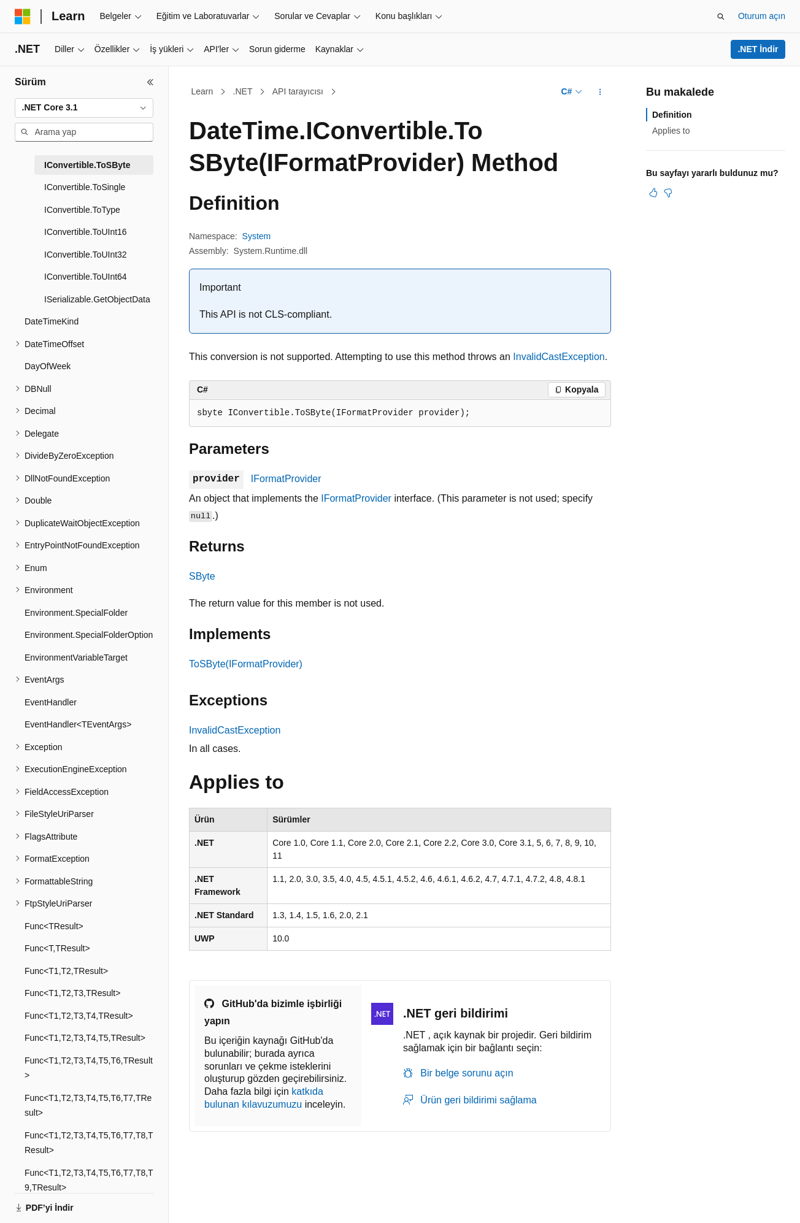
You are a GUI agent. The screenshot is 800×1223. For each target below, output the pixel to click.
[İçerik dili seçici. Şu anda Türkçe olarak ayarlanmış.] (41, 1200)
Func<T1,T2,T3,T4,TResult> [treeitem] (79, 1016)
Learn (202, 91)
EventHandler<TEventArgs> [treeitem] (78, 724)
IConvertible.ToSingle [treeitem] (84, 187)
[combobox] (84, 108)
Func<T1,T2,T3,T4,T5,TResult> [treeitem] (85, 1038)
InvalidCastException (558, 356)
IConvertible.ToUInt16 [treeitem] (85, 232)
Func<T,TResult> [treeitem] (57, 948)
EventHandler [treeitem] (51, 702)
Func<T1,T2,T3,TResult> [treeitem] (72, 993)
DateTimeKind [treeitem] (52, 321)
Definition (672, 115)
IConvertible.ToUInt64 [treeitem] (85, 277)
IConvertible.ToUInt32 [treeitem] (85, 254)
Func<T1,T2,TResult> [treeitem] (66, 971)
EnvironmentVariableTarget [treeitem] (76, 657)
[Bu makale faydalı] (653, 192)
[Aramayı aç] (721, 17)
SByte (202, 576)
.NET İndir (757, 49)
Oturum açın (761, 16)
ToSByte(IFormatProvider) (245, 664)
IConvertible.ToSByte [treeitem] (87, 165)
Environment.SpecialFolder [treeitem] (76, 613)
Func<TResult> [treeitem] (54, 926)
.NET (243, 91)
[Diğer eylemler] (600, 92)
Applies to (671, 131)
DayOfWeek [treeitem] (48, 366)
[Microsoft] (23, 17)
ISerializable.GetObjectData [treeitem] (97, 299)
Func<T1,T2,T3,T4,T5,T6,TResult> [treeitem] (89, 1068)
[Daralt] (150, 82)
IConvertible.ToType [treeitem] (82, 210)
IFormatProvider (286, 478)
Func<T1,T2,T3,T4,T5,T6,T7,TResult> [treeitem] (88, 1105)
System (256, 236)
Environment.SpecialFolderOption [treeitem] (89, 635)
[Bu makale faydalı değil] (668, 192)
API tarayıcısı (297, 91)
